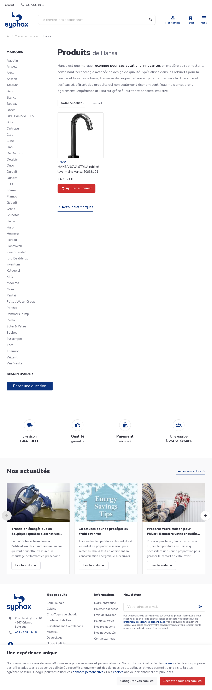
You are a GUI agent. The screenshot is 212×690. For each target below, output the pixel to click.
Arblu (10, 73)
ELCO (10, 184)
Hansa (11, 221)
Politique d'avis (104, 621)
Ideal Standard (17, 252)
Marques (15, 52)
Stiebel (12, 333)
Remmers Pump (18, 314)
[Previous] (7, 516)
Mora (10, 289)
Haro (10, 227)
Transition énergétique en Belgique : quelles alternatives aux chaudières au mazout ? (35, 531)
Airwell (12, 66)
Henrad (12, 240)
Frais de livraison (105, 615)
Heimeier (13, 234)
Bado (10, 91)
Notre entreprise (105, 603)
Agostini (12, 60)
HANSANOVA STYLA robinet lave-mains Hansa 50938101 (78, 169)
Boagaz (12, 104)
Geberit (12, 203)
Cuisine (51, 609)
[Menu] (204, 20)
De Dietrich (15, 153)
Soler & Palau (16, 326)
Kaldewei (13, 271)
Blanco (12, 97)
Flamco (12, 196)
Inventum (13, 264)
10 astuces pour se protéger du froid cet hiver (103, 531)
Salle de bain (55, 603)
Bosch (11, 110)
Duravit (12, 172)
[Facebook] (10, 644)
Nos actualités (28, 471)
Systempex (15, 339)
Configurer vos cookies (137, 681)
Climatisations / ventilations (65, 626)
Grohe (11, 209)
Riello (11, 320)
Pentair (12, 295)
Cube (10, 141)
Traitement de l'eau (59, 620)
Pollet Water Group (21, 302)
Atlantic (12, 85)
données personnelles (88, 672)
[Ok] (200, 607)
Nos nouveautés (105, 633)
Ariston (12, 79)
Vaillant (12, 357)
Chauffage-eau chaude (62, 614)
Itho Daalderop (17, 258)
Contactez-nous (104, 639)
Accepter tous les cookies (182, 681)
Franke (11, 190)
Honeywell (14, 246)
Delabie (12, 159)
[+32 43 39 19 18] (33, 5)
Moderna (13, 283)
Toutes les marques (26, 36)
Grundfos (13, 215)
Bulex (11, 122)
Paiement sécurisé (106, 609)
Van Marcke (15, 363)
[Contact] (10, 5)
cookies (169, 663)
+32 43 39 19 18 (26, 632)
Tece (10, 345)
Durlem (12, 178)
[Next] (205, 516)
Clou (10, 135)
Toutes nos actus (188, 471)
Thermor (13, 351)
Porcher (12, 308)
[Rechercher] (150, 20)
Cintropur (13, 128)
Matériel (52, 632)
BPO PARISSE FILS (20, 116)
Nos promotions (104, 627)
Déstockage (55, 638)
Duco (10, 165)
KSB (10, 277)
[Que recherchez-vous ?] (96, 20)
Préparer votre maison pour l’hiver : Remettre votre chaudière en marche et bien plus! (173, 531)
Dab (10, 147)
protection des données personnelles (144, 621)
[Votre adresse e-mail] (164, 607)
